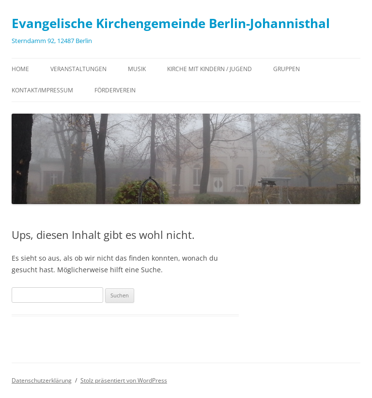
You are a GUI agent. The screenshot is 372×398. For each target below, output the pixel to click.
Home (20, 69)
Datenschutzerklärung (42, 380)
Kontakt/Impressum (42, 90)
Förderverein (115, 90)
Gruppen (286, 69)
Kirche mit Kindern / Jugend (209, 69)
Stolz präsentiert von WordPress (123, 380)
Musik (137, 69)
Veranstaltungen (78, 69)
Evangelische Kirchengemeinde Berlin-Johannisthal (171, 23)
